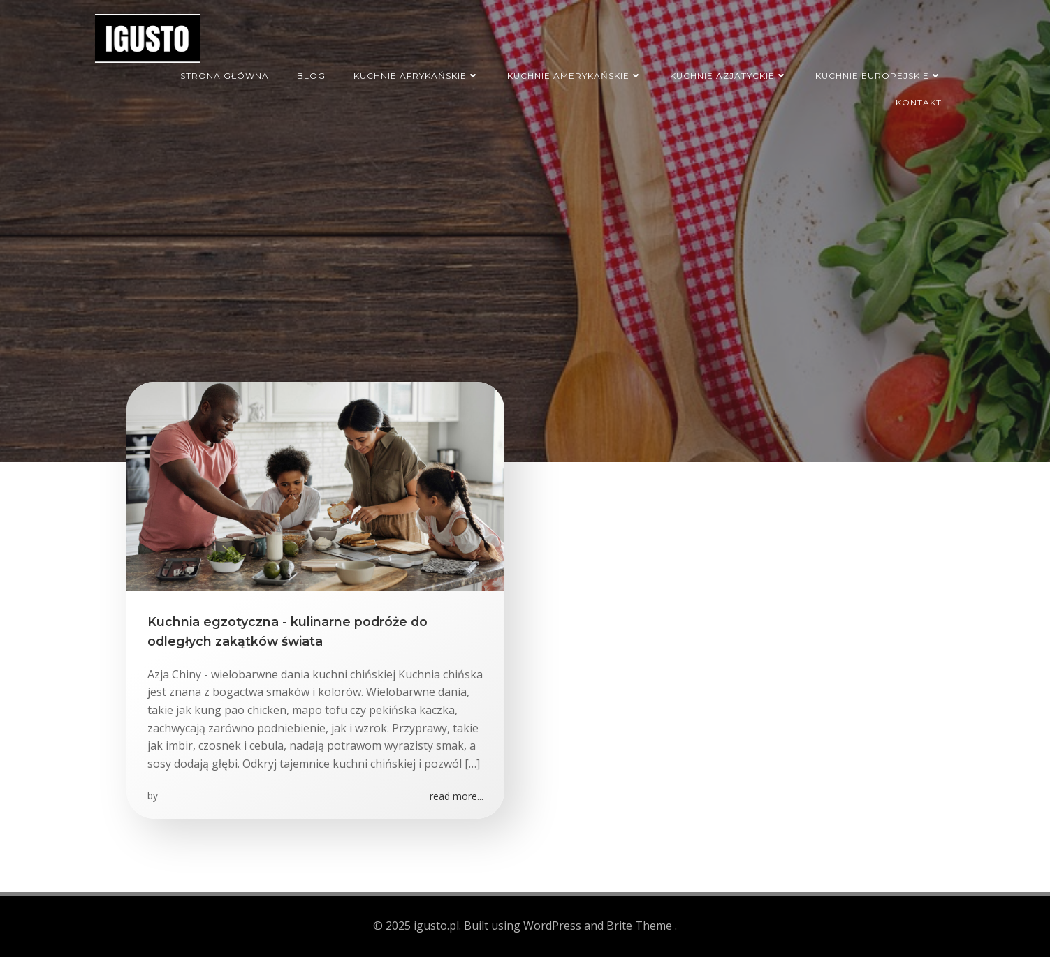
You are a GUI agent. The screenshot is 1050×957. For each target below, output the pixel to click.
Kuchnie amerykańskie (574, 76)
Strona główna (224, 76)
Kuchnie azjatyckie (728, 76)
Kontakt (919, 102)
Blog (311, 76)
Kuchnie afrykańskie (416, 76)
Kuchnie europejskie (878, 76)
